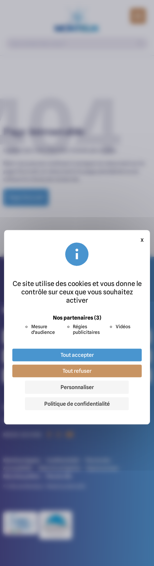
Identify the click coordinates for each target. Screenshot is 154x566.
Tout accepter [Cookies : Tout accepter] (77, 355)
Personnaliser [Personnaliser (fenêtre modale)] (77, 387)
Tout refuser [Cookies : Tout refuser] (77, 370)
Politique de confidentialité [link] (77, 403)
